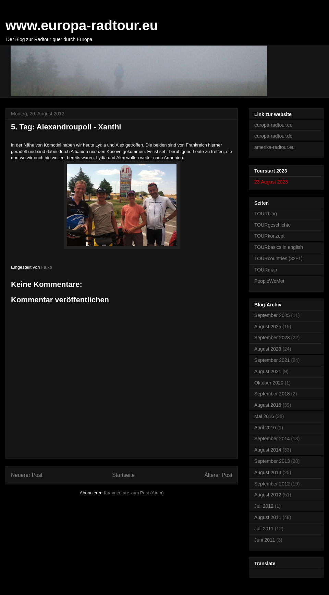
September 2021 (272, 360)
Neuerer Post (26, 475)
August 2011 (267, 517)
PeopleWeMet (269, 281)
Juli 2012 (263, 506)
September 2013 (272, 461)
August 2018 (267, 405)
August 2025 (267, 326)
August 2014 (267, 450)
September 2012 (272, 483)
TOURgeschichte (272, 225)
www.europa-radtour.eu (81, 25)
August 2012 (267, 494)
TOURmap (265, 270)
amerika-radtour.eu (274, 147)
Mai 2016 (264, 416)
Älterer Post (218, 475)
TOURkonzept (269, 236)
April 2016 (265, 427)
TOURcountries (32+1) (278, 258)
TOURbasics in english (278, 247)
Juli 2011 (263, 528)
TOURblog (265, 213)
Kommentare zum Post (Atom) (134, 492)
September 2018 (272, 393)
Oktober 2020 (268, 382)
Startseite (123, 475)
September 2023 (272, 337)
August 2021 (267, 371)
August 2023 (267, 349)
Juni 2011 (264, 540)
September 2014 (272, 438)
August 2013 (267, 472)
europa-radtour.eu (273, 125)
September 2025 (272, 315)
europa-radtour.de (273, 136)
